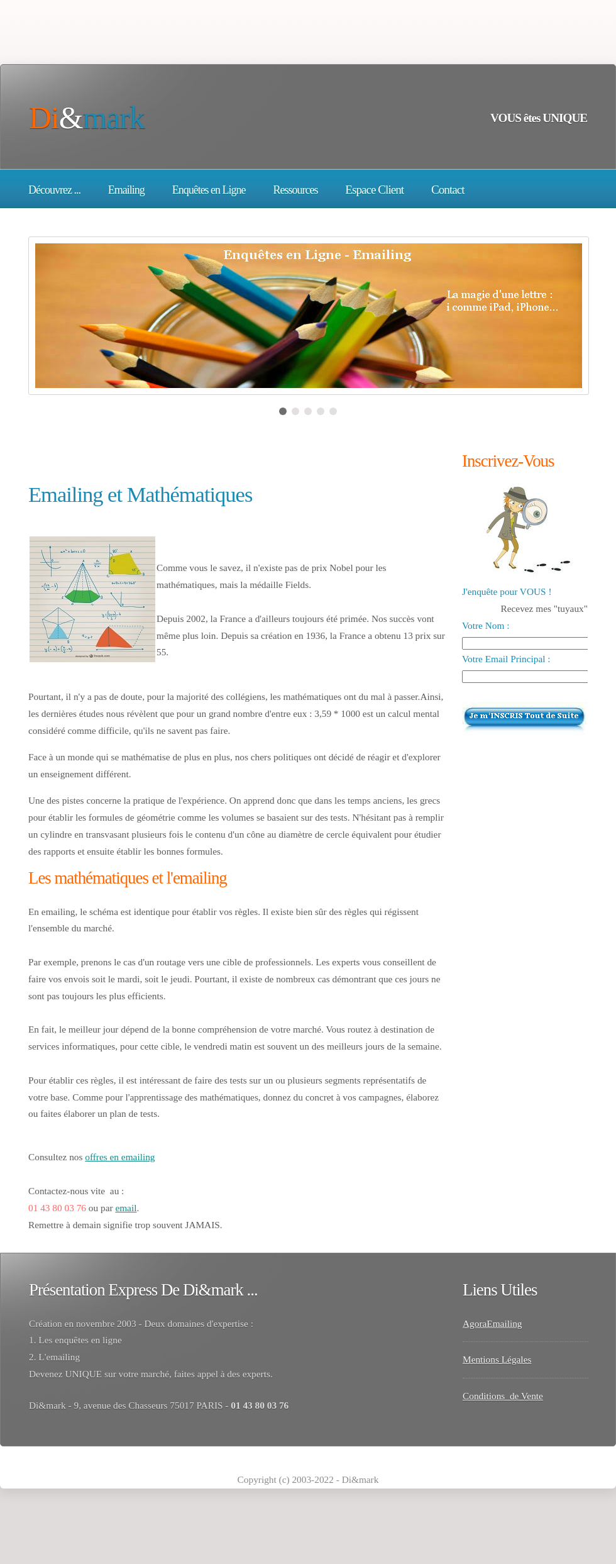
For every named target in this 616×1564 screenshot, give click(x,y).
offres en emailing (120, 1156)
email (125, 1207)
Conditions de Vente (503, 1395)
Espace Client (374, 189)
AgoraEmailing (492, 1323)
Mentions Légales (497, 1359)
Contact (448, 189)
